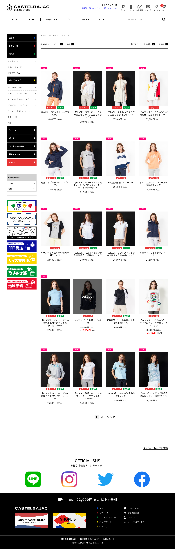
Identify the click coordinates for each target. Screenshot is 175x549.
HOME (43, 35)
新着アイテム (14, 154)
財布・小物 (12, 117)
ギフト (101, 19)
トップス (65, 35)
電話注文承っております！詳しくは (99, 8)
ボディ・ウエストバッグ (17, 93)
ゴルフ (69, 19)
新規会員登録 (133, 513)
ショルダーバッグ (15, 87)
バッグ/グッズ (51, 19)
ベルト (10, 123)
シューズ (85, 19)
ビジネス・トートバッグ (17, 105)
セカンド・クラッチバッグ (18, 99)
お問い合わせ (108, 539)
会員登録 (139, 10)
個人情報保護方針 (68, 539)
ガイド (123, 10)
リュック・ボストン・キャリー (20, 111)
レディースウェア (15, 67)
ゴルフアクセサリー (107, 517)
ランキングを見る (16, 146)
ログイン (131, 10)
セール (12, 162)
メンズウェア (13, 61)
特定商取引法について (89, 539)
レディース (31, 19)
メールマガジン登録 (136, 522)
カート (164, 7)
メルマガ (148, 10)
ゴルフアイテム (14, 73)
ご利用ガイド (133, 508)
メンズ (14, 19)
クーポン (157, 10)
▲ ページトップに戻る (155, 448)
